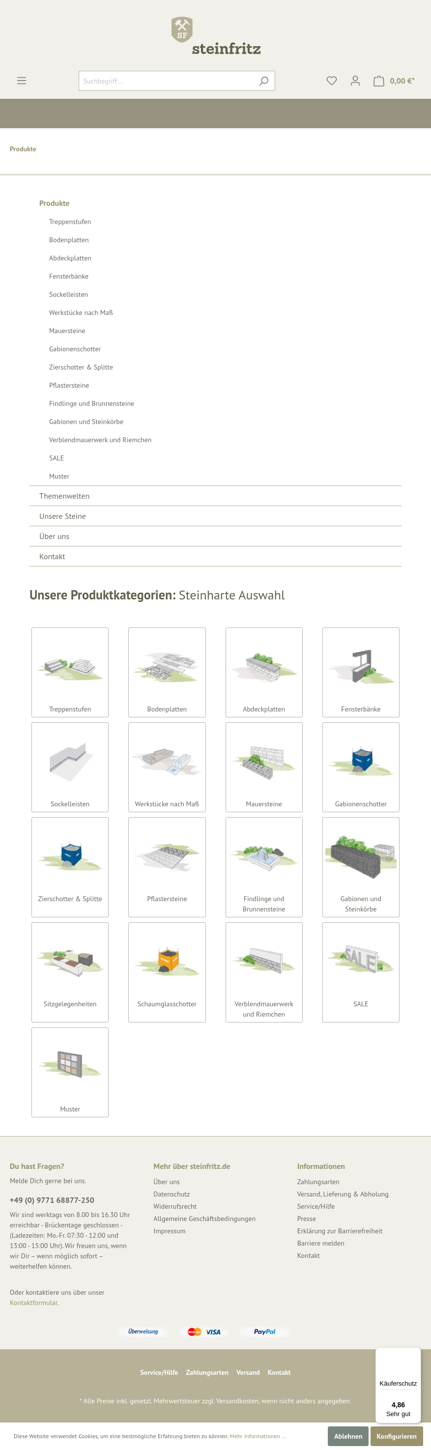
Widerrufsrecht (175, 1206)
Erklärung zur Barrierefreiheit (340, 1230)
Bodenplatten (69, 239)
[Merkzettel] (332, 80)
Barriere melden (321, 1243)
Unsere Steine (62, 516)
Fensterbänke (68, 276)
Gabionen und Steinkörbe (86, 421)
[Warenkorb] (394, 81)
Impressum (169, 1230)
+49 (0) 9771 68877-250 (52, 1200)
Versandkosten (237, 1400)
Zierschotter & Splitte (81, 367)
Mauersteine (67, 330)
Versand (247, 1372)
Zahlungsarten (318, 1181)
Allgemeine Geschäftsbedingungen (204, 1218)
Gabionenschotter (75, 348)
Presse (306, 1218)
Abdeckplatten (70, 258)
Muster (59, 476)
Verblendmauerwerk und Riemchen (100, 439)
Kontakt (52, 556)
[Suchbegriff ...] (166, 81)
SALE (56, 458)
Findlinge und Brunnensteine (91, 403)
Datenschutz (171, 1194)
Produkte (54, 203)
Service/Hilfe (316, 1206)
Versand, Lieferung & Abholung (343, 1194)
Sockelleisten (68, 294)
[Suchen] (263, 81)
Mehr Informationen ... (258, 1436)
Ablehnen (348, 1436)
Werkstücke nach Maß (81, 312)
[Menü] (21, 80)
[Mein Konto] (355, 80)
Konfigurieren (397, 1436)
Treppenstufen (70, 221)
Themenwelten (64, 496)
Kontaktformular (33, 1302)
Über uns (54, 536)
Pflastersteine (69, 385)
